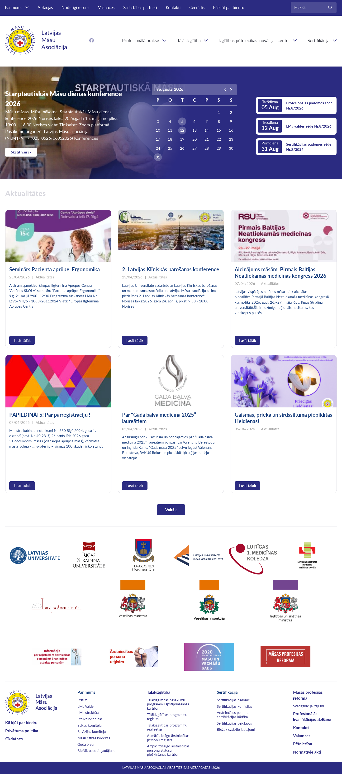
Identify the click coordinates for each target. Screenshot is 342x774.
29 (219, 148)
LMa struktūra (88, 712)
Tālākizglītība (189, 40)
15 (219, 130)
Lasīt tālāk (22, 340)
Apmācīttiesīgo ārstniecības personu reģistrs (168, 737)
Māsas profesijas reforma (308, 695)
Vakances (106, 7)
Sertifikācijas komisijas (234, 706)
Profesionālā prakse (140, 40)
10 (158, 130)
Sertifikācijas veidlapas (234, 723)
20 (194, 139)
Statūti (82, 700)
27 (194, 148)
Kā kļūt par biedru (228, 7)
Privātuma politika (21, 730)
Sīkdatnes (14, 738)
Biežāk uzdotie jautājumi (96, 750)
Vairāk (171, 509)
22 (219, 139)
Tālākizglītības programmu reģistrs (167, 716)
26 (182, 148)
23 (231, 139)
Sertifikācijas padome (233, 700)
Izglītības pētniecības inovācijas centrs (254, 40)
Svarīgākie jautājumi (308, 706)
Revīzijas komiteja (91, 731)
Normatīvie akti (307, 752)
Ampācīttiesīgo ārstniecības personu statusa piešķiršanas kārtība (168, 750)
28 (206, 148)
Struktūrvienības (90, 719)
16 (231, 130)
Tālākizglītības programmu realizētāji (167, 727)
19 (182, 139)
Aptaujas (45, 7)
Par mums (13, 7)
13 (194, 130)
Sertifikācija (227, 692)
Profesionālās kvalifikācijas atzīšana (312, 716)
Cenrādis (196, 7)
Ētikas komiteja (89, 725)
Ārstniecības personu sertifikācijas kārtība (233, 714)
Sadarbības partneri (140, 7)
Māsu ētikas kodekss (93, 738)
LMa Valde (85, 706)
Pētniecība (302, 743)
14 (206, 130)
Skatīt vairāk (21, 152)
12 (182, 130)
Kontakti (173, 7)
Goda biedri (86, 744)
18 (170, 139)
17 (158, 139)
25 (170, 148)
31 (158, 157)
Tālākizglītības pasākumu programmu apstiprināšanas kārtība (168, 704)
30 (231, 148)
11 (170, 130)
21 (206, 139)
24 (158, 148)
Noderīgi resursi (75, 7)
